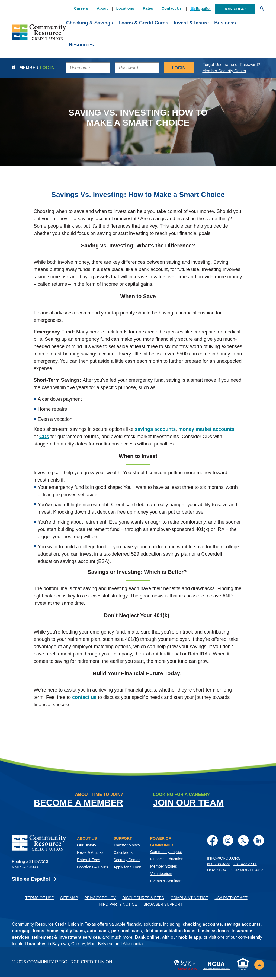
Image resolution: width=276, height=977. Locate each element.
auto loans (98, 930)
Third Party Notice (117, 904)
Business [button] (225, 23)
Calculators (123, 852)
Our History (86, 845)
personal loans (126, 930)
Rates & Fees (88, 860)
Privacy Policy (100, 898)
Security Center (127, 860)
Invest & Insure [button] (191, 23)
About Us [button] (87, 838)
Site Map (69, 898)
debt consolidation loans (169, 930)
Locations (125, 8)
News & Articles (90, 852)
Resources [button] (81, 44)
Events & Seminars (166, 881)
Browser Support (162, 904)
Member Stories (163, 866)
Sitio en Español (31, 879)
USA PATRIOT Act (230, 898)
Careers (81, 8)
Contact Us (172, 8)
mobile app (189, 937)
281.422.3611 (245, 864)
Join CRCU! (235, 9)
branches (36, 943)
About (102, 8)
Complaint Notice (189, 898)
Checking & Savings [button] (89, 23)
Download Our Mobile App (235, 870)
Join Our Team (188, 803)
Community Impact (166, 851)
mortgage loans (28, 930)
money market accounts (206, 429)
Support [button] (123, 838)
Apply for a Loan (127, 867)
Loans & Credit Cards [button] (143, 23)
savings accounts (155, 429)
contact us (84, 697)
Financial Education (166, 859)
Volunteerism (161, 873)
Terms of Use (39, 898)
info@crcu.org (224, 858)
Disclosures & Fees (143, 898)
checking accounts (202, 924)
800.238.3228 (218, 864)
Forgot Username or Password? (231, 64)
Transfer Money (127, 845)
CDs (44, 436)
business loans (213, 930)
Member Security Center (224, 70)
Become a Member (78, 803)
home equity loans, (67, 930)
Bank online (147, 937)
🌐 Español (200, 9)
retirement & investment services (66, 937)
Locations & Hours (92, 867)
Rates (148, 8)
